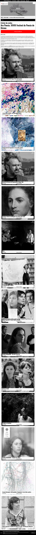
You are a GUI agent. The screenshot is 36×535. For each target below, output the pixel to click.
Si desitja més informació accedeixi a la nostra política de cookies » (10, 533)
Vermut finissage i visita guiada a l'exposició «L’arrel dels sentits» (16, 492)
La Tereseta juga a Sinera (7, 285)
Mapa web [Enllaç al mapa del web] (27, 0)
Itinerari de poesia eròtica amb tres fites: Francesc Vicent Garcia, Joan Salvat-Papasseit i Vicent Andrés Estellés (17, 319)
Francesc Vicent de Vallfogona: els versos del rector (13, 216)
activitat (10, 46)
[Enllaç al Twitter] (0, 0)
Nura (3, 251)
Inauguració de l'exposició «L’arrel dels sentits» (12, 148)
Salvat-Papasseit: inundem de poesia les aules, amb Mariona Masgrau (17, 526)
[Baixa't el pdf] (3, 34)
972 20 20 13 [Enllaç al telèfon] (14, 0)
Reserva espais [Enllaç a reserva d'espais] (22, 0)
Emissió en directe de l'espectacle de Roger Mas (12, 182)
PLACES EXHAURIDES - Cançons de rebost (11, 457)
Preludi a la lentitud (6, 423)
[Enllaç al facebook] (1, 0)
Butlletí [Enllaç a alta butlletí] (18, 0)
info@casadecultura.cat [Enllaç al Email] (7, 0)
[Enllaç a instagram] (2, 0)
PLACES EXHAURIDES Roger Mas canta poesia (12, 79)
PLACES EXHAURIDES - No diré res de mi (11, 354)
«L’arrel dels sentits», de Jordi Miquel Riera (11, 113)
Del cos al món (5, 389)
